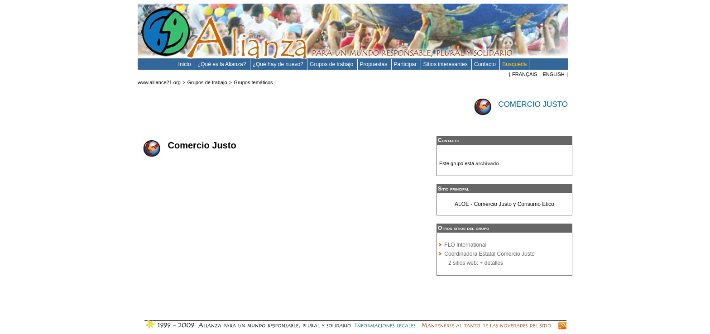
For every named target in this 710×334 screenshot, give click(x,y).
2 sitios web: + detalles (475, 263)
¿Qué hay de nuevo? (279, 64)
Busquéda (514, 64)
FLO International (465, 245)
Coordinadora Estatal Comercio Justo (489, 254)
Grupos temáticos (253, 82)
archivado (487, 163)
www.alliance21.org (159, 82)
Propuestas (374, 64)
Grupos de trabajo (332, 64)
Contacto (485, 64)
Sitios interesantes (446, 64)
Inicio (185, 64)
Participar (406, 64)
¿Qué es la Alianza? (222, 64)
